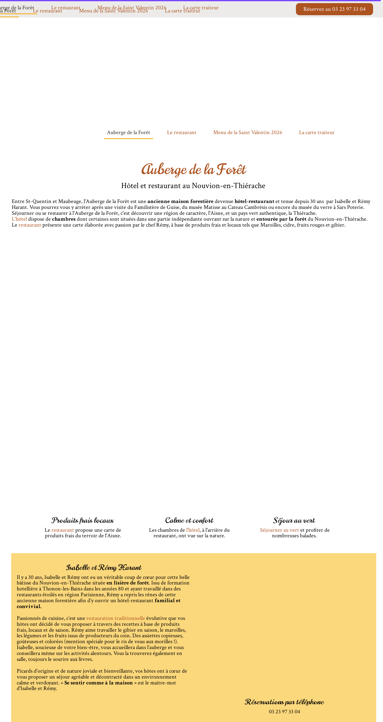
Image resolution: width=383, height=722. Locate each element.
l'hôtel (193, 530)
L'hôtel (20, 219)
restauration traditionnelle (115, 618)
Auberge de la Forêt (128, 132)
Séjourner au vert (279, 530)
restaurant (62, 530)
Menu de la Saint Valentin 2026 (113, 10)
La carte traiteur (182, 10)
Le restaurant (47, 10)
